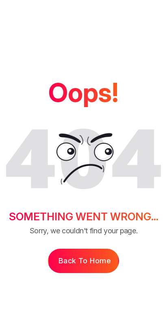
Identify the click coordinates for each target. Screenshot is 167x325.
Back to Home (85, 260)
